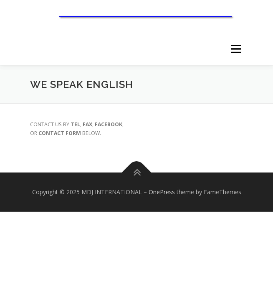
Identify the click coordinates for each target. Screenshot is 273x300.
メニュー (235, 49)
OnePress (162, 192)
